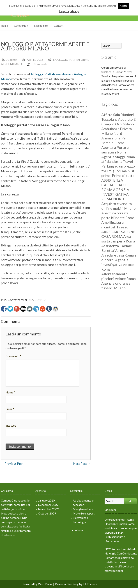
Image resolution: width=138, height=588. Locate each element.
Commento (13, 356)
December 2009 (48, 504)
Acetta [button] (123, 5)
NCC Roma (112, 549)
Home (4, 25)
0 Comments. (40, 64)
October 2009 (47, 513)
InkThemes (90, 584)
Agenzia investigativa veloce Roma (117, 264)
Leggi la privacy (69, 11)
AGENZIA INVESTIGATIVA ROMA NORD (115, 194)
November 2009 (48, 509)
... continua (76, 530)
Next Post (82, 464)
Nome (10, 392)
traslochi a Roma (111, 72)
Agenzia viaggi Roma (118, 157)
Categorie (21, 25)
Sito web (11, 425)
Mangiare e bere (83, 509)
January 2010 (46, 500)
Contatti (59, 25)
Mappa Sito (41, 25)
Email (10, 409)
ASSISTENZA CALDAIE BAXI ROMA (113, 185)
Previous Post (12, 464)
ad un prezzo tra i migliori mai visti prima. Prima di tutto (118, 171)
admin (13, 59)
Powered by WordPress (37, 584)
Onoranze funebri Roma (119, 519)
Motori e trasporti (84, 513)
